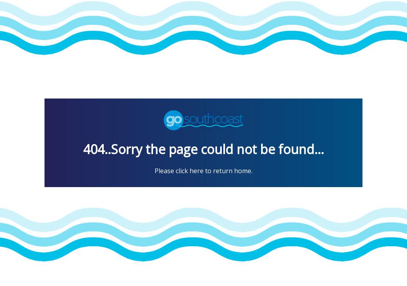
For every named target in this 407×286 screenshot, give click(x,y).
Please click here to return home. (203, 170)
